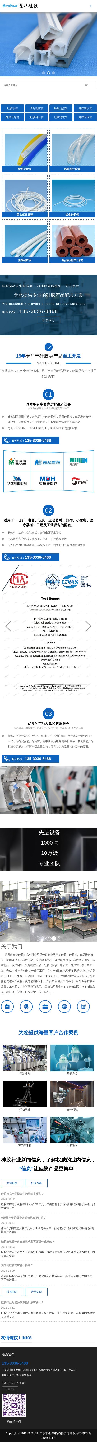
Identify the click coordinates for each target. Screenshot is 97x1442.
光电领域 (72, 1109)
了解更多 (10, 1389)
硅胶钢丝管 (37, 117)
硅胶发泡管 (12, 117)
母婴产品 (72, 1073)
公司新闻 (12, 1183)
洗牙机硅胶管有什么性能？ (17, 1265)
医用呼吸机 (24, 1145)
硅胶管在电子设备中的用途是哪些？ (22, 1193)
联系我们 (48, 320)
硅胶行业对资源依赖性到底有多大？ (22, 1302)
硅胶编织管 (85, 108)
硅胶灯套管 (61, 117)
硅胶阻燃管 (85, 117)
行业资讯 (36, 1183)
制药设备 (72, 1145)
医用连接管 (61, 108)
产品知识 (36, 1291)
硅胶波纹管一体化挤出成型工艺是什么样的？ (28, 1241)
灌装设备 (24, 1073)
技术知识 (12, 1291)
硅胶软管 (12, 108)
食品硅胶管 (37, 108)
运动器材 (24, 1109)
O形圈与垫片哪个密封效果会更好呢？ (23, 1217)
